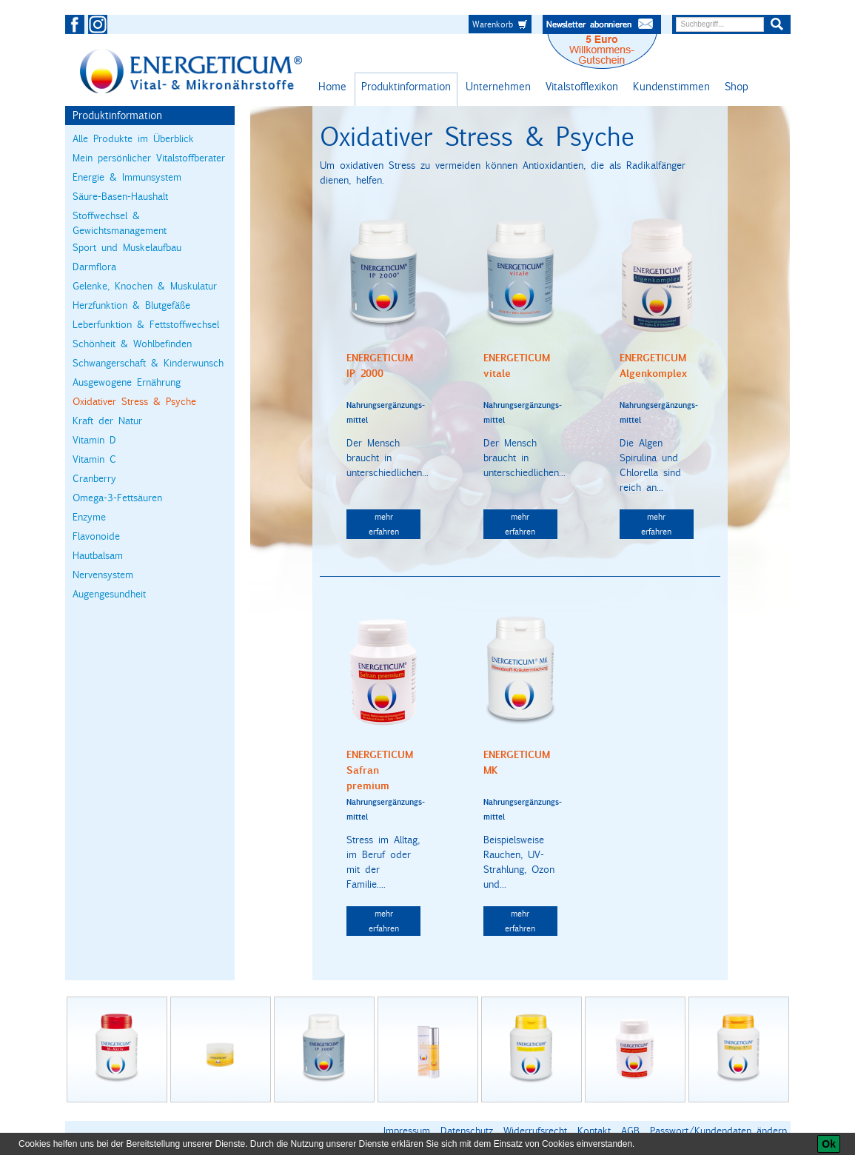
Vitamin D (94, 439)
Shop (736, 86)
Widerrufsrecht (535, 1130)
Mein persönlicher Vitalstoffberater (149, 157)
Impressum (406, 1130)
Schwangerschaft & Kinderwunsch (148, 362)
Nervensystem (103, 574)
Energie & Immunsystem (127, 177)
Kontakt (594, 1130)
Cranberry (94, 478)
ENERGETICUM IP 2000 (379, 365)
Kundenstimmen (671, 86)
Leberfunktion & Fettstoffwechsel (146, 324)
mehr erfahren (384, 524)
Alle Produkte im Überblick (133, 138)
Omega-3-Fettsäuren (117, 497)
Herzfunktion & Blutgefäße (131, 305)
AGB (630, 1130)
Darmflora (94, 266)
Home (332, 86)
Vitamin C (94, 459)
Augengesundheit (109, 593)
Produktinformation (406, 86)
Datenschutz (466, 1130)
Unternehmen (498, 86)
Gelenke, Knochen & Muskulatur (145, 285)
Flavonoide (96, 536)
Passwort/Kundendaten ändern (718, 1130)
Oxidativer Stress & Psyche (134, 401)
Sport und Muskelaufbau (127, 247)
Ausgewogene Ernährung (127, 382)
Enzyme (89, 516)
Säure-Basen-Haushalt (120, 196)
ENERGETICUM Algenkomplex (653, 365)
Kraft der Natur (107, 420)
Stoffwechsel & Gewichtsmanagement (120, 223)
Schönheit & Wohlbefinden (132, 343)
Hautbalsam (98, 555)
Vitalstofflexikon (582, 86)
